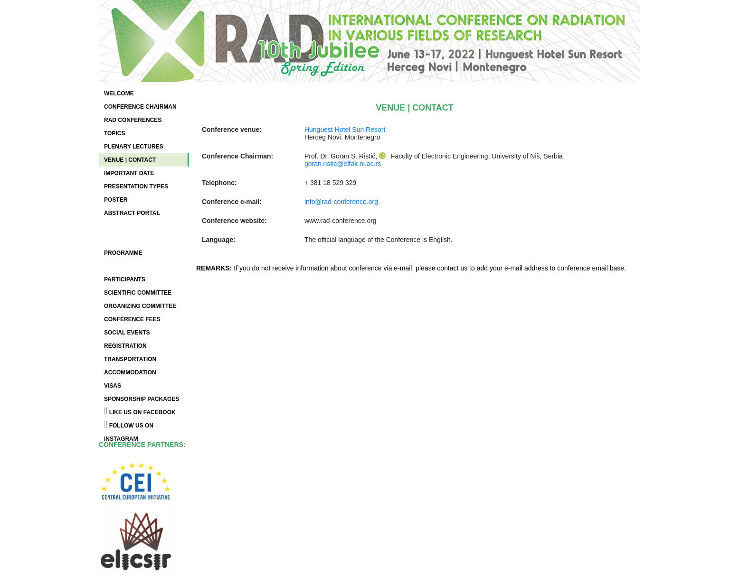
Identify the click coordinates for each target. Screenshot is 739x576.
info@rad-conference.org (341, 201)
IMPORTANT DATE (129, 173)
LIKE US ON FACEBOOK (140, 411)
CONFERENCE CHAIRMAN (140, 106)
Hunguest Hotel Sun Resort (344, 129)
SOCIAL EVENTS (127, 332)
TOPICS (114, 133)
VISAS (112, 385)
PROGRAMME (123, 253)
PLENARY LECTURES (133, 146)
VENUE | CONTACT (130, 160)
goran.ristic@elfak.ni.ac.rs (342, 163)
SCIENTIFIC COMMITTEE (137, 292)
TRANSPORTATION (130, 359)
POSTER (115, 199)
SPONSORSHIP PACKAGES (141, 399)
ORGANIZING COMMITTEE (140, 306)
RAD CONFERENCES (132, 120)
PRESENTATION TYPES (136, 186)
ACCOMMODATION (130, 372)
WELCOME (119, 93)
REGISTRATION (125, 346)
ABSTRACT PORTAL (132, 213)
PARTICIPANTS (124, 279)
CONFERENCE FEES (132, 319)
